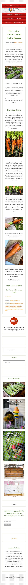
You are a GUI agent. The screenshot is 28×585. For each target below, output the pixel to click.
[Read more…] (8, 296)
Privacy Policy (14, 538)
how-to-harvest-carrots (17, 307)
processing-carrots (15, 309)
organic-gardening (8, 309)
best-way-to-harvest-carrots (15, 303)
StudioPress (17, 578)
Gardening (12, 300)
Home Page (16, 300)
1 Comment (20, 42)
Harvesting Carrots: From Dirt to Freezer (14, 34)
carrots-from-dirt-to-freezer (15, 304)
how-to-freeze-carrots (9, 307)
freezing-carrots (8, 306)
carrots (9, 304)
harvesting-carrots (18, 306)
